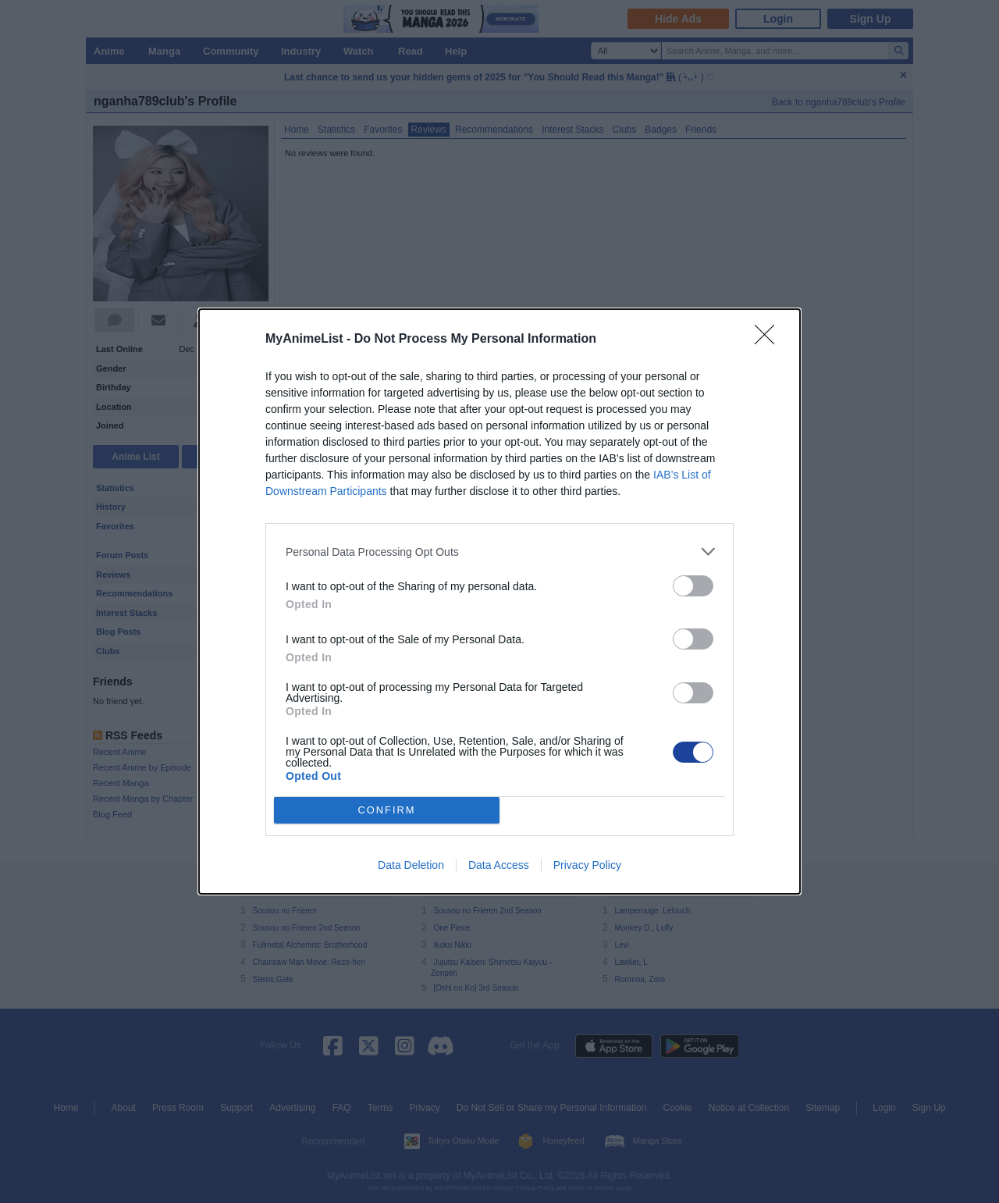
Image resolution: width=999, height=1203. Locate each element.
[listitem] (499, 551)
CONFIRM (386, 811)
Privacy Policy (587, 865)
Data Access (498, 865)
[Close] (769, 339)
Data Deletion (411, 865)
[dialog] (499, 601)
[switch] (693, 585)
